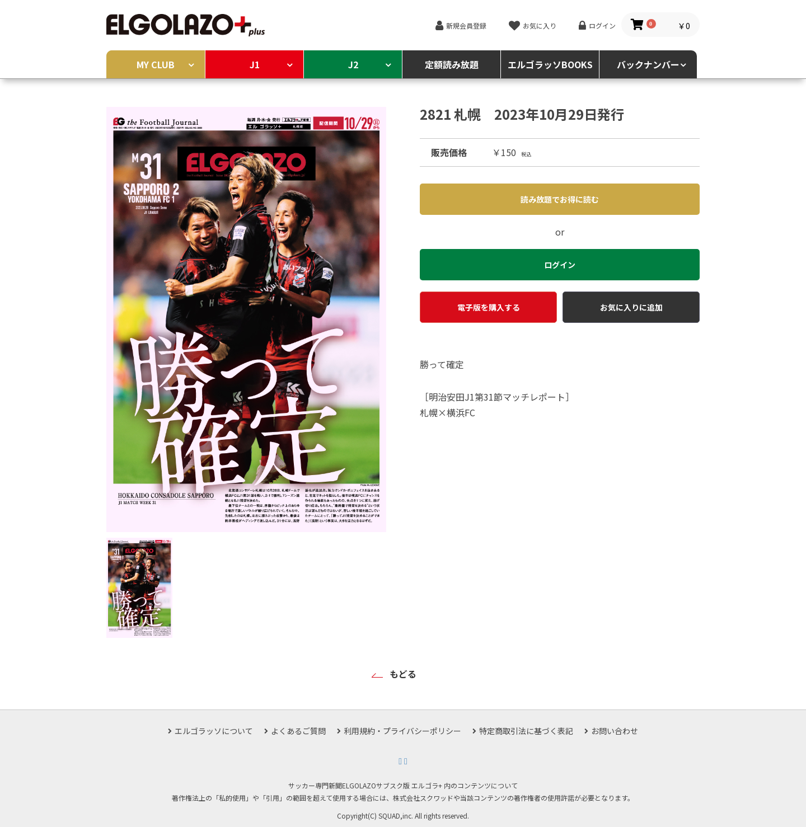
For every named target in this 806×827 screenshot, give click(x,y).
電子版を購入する (488, 307)
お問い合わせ (614, 730)
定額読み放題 (452, 64)
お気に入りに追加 (631, 307)
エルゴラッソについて (214, 730)
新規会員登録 (466, 25)
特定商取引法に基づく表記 (526, 730)
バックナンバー (648, 64)
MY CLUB (156, 64)
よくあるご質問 (298, 730)
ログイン (602, 25)
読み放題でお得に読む (560, 199)
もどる (403, 673)
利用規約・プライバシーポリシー (402, 730)
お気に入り (539, 25)
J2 (353, 64)
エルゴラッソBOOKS (550, 64)
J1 (255, 64)
